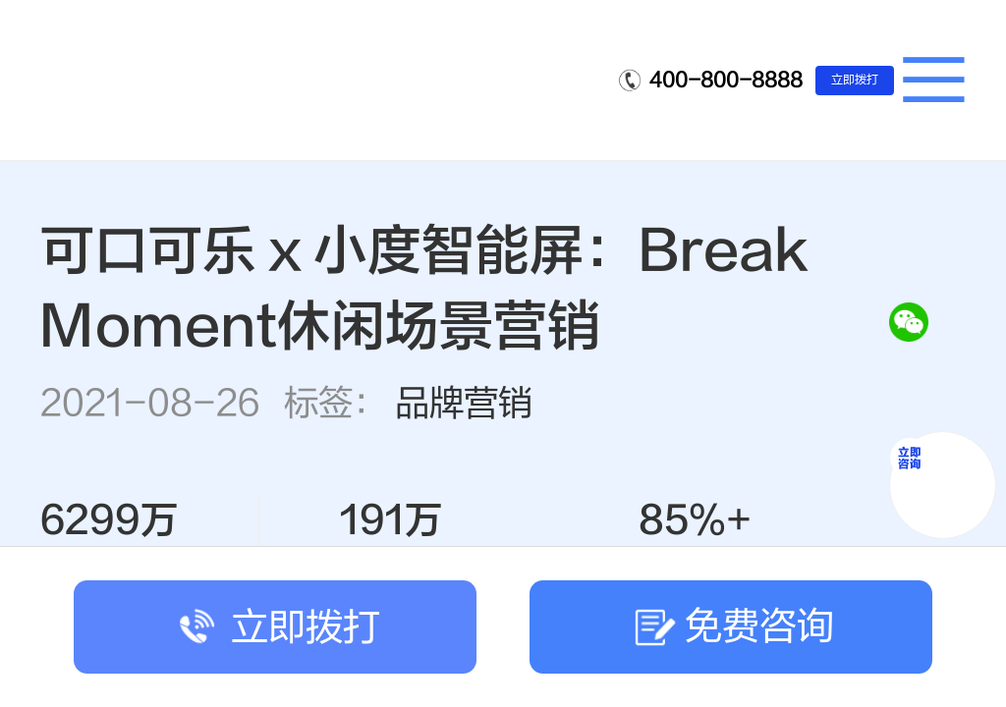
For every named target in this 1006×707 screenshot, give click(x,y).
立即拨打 (854, 79)
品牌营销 (463, 403)
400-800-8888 (726, 80)
